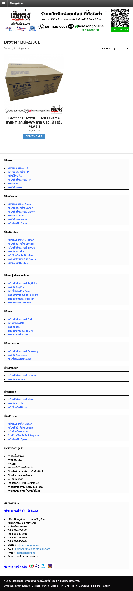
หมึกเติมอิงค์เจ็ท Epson (20, 423)
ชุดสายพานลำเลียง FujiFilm (23, 294)
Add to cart (34, 136)
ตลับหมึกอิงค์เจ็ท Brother (21, 243)
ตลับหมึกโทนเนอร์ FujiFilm (22, 283)
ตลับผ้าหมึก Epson (18, 431)
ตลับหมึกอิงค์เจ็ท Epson (20, 427)
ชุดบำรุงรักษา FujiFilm (20, 302)
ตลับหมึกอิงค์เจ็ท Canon (20, 208)
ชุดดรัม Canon (16, 215)
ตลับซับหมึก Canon (18, 223)
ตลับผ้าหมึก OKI (16, 323)
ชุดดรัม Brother (16, 251)
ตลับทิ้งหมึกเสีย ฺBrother (20, 255)
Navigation (16, 3)
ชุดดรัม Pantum (16, 379)
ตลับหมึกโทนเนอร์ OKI (20, 319)
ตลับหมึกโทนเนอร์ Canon (21, 211)
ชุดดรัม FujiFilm (17, 287)
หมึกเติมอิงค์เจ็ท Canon (20, 204)
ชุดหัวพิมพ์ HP (15, 187)
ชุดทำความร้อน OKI (18, 334)
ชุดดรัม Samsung (17, 355)
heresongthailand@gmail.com (32, 549)
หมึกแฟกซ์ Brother (18, 263)
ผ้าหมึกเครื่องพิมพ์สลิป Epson (23, 435)
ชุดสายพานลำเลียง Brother (22, 259)
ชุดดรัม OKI (14, 327)
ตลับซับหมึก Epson (18, 439)
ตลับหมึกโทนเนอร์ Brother (22, 247)
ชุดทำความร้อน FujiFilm (21, 298)
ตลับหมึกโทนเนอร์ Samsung (23, 351)
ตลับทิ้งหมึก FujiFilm (19, 291)
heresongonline (26, 552)
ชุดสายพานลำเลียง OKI (20, 330)
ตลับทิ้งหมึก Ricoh (17, 407)
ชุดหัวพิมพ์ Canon (17, 219)
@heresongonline (28, 545)
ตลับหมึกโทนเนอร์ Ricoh (21, 399)
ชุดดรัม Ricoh (15, 403)
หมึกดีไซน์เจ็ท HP (17, 175)
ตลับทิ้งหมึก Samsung (19, 359)
